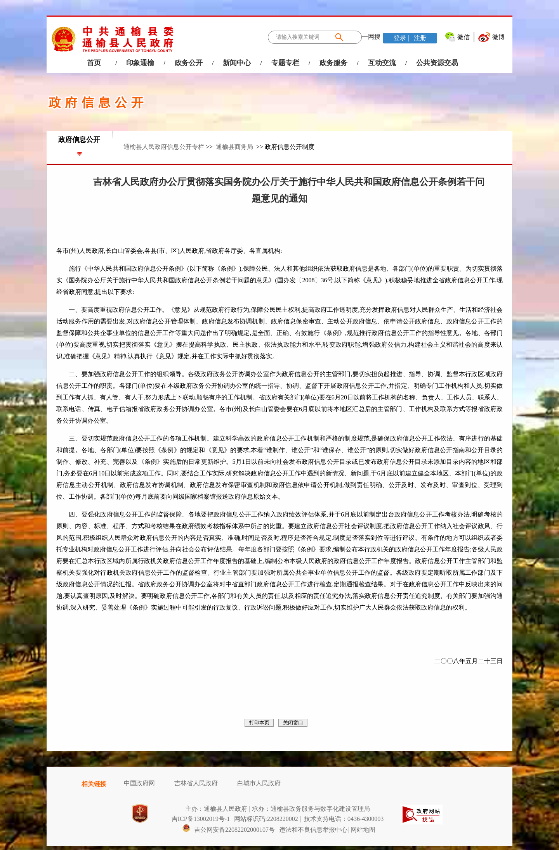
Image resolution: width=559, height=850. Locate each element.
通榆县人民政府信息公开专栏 (163, 146)
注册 (419, 38)
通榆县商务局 (234, 146)
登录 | (402, 38)
